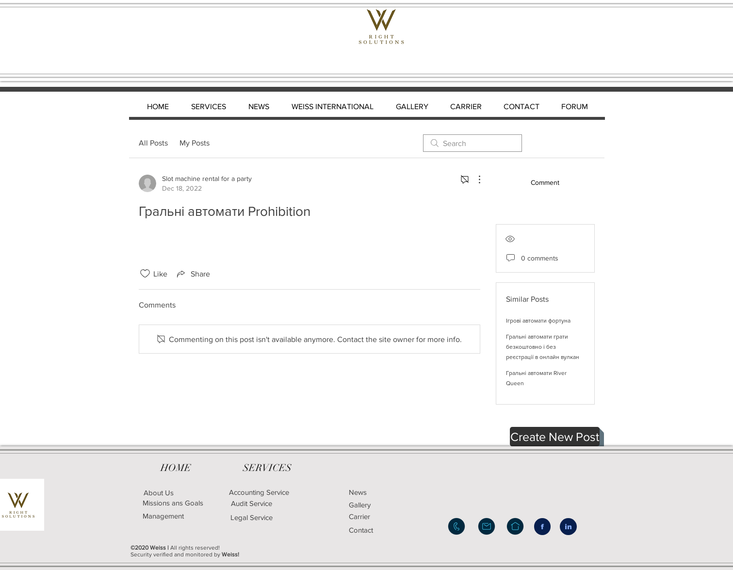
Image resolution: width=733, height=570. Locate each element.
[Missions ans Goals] (173, 503)
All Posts (153, 143)
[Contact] (374, 529)
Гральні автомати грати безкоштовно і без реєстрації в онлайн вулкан (542, 346)
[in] (568, 526)
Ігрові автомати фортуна (538, 320)
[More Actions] (474, 179)
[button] (555, 436)
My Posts (194, 143)
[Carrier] (372, 516)
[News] (372, 492)
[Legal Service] (285, 517)
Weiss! (230, 554)
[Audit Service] (251, 503)
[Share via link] (192, 273)
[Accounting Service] (259, 492)
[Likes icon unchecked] (145, 273)
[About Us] (159, 492)
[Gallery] (376, 505)
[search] (472, 143)
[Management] (163, 516)
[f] (542, 526)
